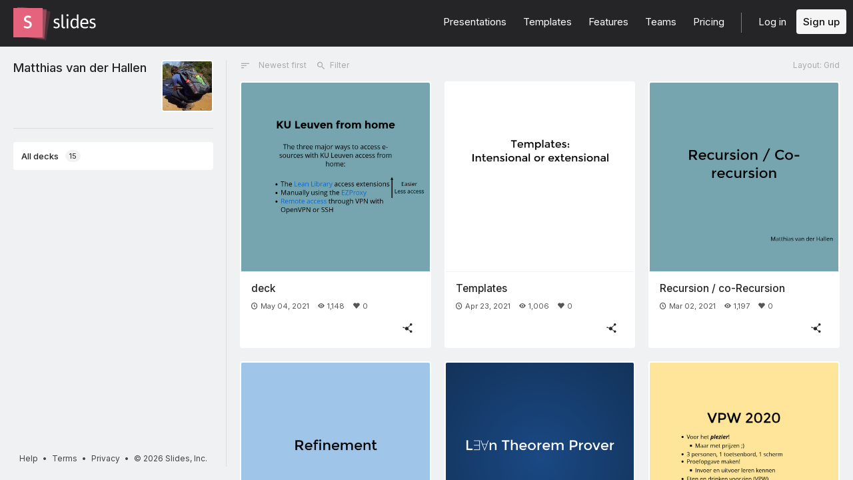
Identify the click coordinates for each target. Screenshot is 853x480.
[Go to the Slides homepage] (28, 22)
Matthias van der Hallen (80, 67)
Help (28, 458)
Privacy (105, 458)
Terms (64, 458)
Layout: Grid (816, 65)
